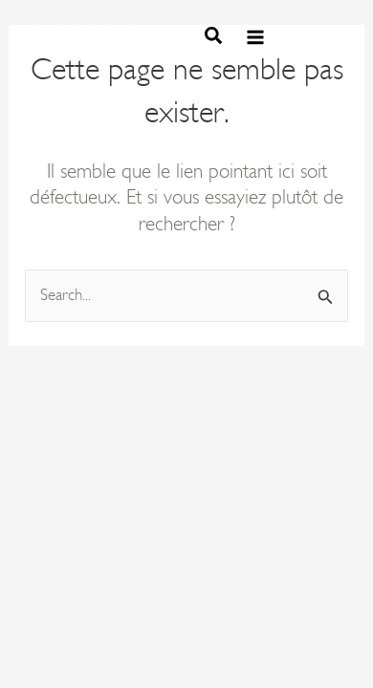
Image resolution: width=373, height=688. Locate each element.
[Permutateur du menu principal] (255, 38)
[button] (214, 39)
